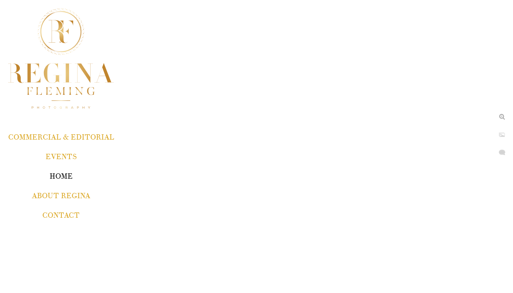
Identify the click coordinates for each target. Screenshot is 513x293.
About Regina (61, 196)
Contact (61, 215)
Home (61, 176)
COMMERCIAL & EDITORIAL (61, 137)
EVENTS (61, 157)
